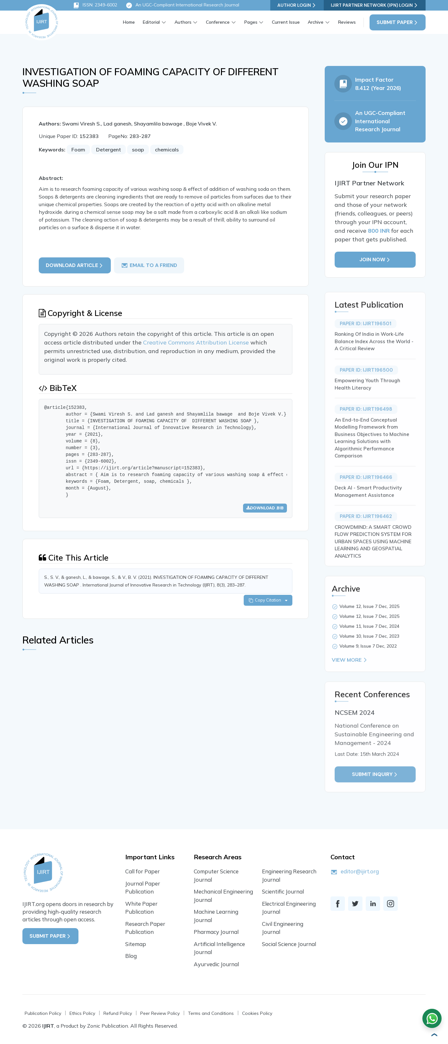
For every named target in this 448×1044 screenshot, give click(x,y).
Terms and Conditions (211, 1013)
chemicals (167, 149)
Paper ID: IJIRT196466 (366, 496)
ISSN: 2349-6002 (95, 5)
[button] (434, 1035)
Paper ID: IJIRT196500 (366, 389)
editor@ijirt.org (360, 871)
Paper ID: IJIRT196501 (365, 343)
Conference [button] (218, 22)
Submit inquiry (375, 793)
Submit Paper (398, 22)
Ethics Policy (82, 1013)
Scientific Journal (283, 891)
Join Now (375, 259)
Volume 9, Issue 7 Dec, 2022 (368, 665)
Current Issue (286, 22)
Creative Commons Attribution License (196, 342)
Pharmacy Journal (216, 931)
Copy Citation (268, 600)
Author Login (297, 5)
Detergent (108, 149)
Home (129, 22)
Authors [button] (183, 22)
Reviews (347, 22)
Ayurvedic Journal (216, 964)
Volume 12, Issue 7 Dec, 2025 (369, 625)
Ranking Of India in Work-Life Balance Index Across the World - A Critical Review (374, 360)
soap (138, 149)
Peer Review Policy (160, 1013)
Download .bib (265, 508)
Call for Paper (142, 871)
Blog (131, 955)
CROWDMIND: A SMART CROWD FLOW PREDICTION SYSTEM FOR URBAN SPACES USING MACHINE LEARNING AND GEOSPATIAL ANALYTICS (373, 560)
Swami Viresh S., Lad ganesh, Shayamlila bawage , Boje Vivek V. (139, 123)
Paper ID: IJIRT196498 (366, 428)
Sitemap (135, 944)
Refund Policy (117, 1013)
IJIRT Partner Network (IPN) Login (375, 5)
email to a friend (149, 265)
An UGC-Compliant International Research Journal (182, 5)
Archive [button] (315, 22)
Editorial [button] (151, 22)
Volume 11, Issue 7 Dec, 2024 (369, 645)
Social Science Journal (289, 944)
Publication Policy (43, 1013)
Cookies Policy (257, 1013)
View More (350, 679)
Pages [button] (250, 22)
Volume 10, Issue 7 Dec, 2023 (369, 655)
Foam (78, 149)
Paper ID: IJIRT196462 (366, 535)
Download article (75, 265)
